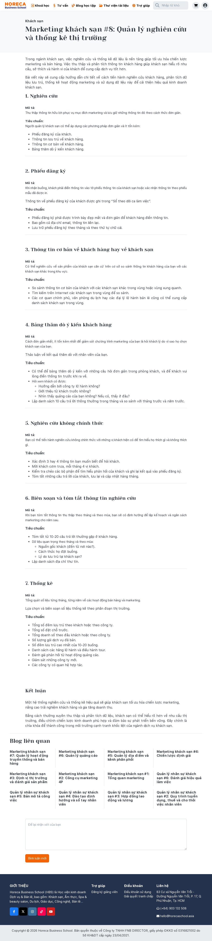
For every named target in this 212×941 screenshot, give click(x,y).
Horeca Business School (55, 930)
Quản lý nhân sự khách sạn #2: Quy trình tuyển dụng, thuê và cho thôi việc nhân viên (177, 798)
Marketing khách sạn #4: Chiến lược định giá (178, 754)
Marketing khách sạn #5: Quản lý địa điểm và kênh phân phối (128, 756)
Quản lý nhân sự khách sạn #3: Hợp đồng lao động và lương (127, 796)
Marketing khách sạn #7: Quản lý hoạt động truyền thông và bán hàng (29, 758)
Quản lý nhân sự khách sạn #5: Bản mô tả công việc (30, 796)
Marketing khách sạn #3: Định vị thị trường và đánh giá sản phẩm (28, 778)
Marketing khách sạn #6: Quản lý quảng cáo (78, 754)
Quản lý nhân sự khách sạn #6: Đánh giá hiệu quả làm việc (179, 778)
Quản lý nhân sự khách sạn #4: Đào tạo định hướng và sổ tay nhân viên (78, 798)
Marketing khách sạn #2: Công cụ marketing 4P (78, 778)
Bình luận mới (37, 858)
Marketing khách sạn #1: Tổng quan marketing (128, 776)
